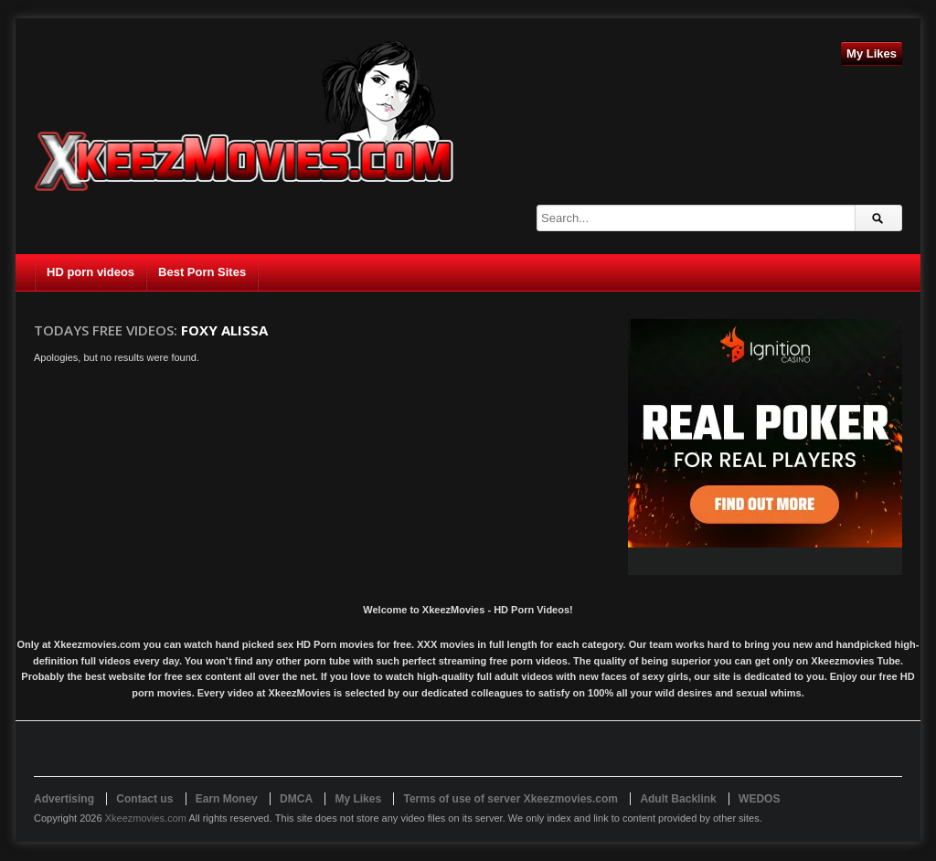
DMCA (296, 798)
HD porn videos (90, 272)
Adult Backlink (678, 798)
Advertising (64, 798)
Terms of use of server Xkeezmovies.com (510, 798)
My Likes (871, 53)
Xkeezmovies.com (145, 818)
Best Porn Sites (202, 272)
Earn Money (227, 798)
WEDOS (759, 798)
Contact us (144, 798)
